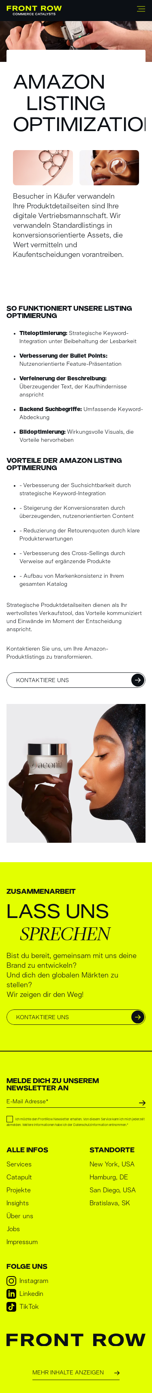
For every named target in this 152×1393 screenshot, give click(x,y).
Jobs (13, 1229)
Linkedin (24, 1294)
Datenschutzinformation (90, 1125)
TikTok (22, 1307)
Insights (17, 1203)
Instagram (27, 1281)
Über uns (19, 1216)
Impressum (22, 1242)
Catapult (19, 1177)
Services (19, 1164)
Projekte (18, 1190)
